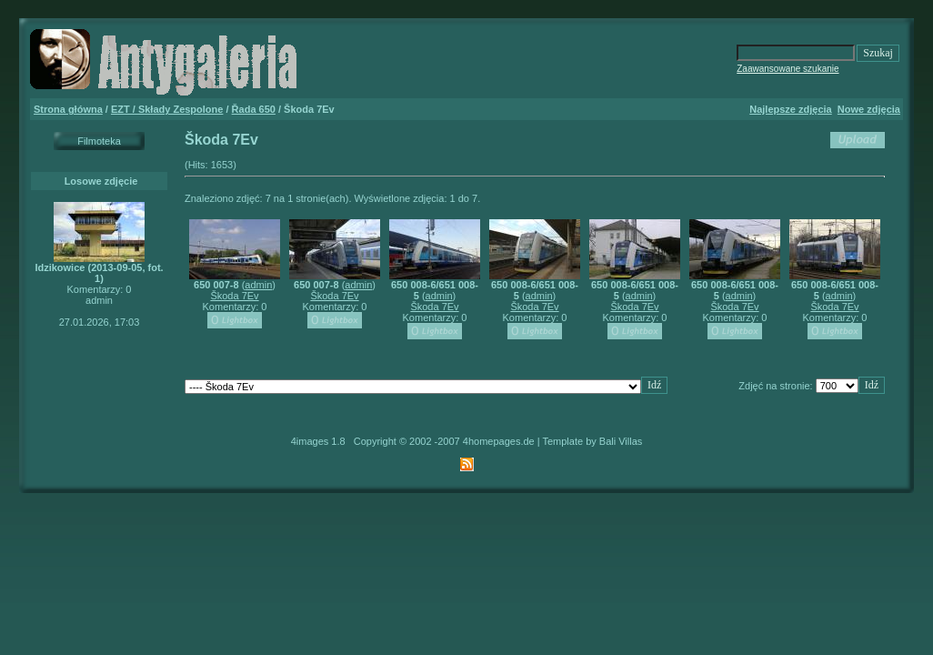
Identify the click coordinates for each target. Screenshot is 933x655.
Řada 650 (254, 109)
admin (258, 284)
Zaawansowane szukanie (787, 69)
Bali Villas (621, 441)
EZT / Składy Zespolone (167, 109)
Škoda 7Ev (234, 295)
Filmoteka (99, 141)
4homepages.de (499, 441)
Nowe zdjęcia (869, 109)
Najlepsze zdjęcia (790, 109)
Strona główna (68, 109)
